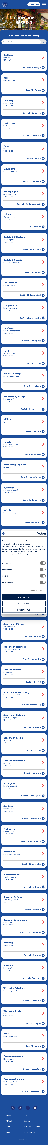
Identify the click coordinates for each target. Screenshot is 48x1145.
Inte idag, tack (24, 610)
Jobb (8, 1127)
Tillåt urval (24, 603)
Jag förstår (24, 597)
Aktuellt (9, 1121)
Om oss (27, 1121)
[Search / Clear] (44, 42)
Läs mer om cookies (34, 590)
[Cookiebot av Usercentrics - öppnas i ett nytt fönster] (37, 533)
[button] (44, 4)
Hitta (26, 1115)
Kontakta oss (29, 1132)
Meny (8, 1115)
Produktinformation (32, 1127)
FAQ (8, 1132)
